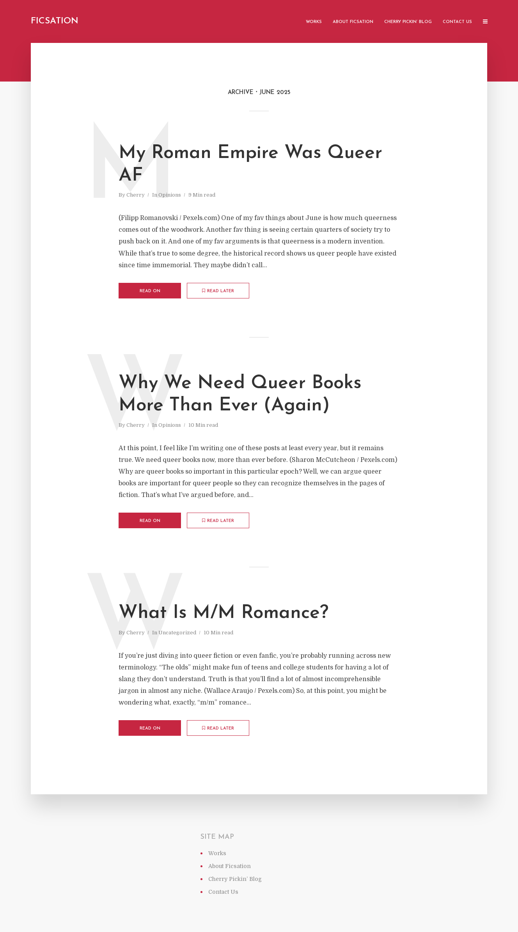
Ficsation (54, 21)
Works (314, 22)
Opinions (169, 195)
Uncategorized (177, 633)
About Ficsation (353, 22)
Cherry (135, 195)
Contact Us (457, 22)
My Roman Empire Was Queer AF (250, 164)
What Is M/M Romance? (223, 613)
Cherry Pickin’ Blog (408, 22)
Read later (218, 291)
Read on (150, 291)
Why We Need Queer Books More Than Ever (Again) (240, 394)
